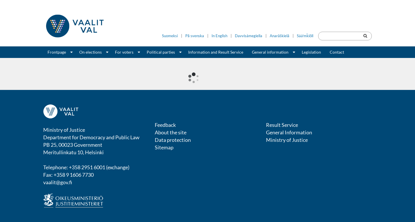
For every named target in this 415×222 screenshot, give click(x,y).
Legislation (311, 52)
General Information (289, 132)
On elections (90, 52)
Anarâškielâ (279, 36)
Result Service (282, 125)
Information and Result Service (215, 52)
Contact (337, 52)
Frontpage (57, 52)
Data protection (173, 140)
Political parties (161, 52)
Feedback (165, 125)
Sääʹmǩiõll (305, 36)
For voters (124, 52)
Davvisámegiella (248, 36)
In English (219, 36)
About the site (170, 132)
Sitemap (164, 147)
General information (270, 52)
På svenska (194, 36)
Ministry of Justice (287, 140)
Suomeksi (170, 36)
